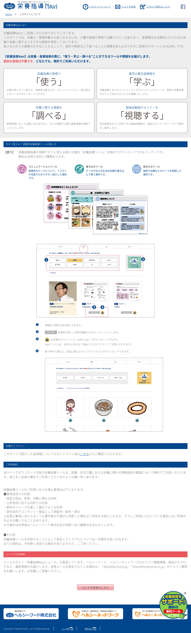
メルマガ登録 (128, 7)
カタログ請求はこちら (158, 7)
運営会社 (88, 629)
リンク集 (65, 629)
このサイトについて (100, 7)
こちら (84, 454)
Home (8, 14)
